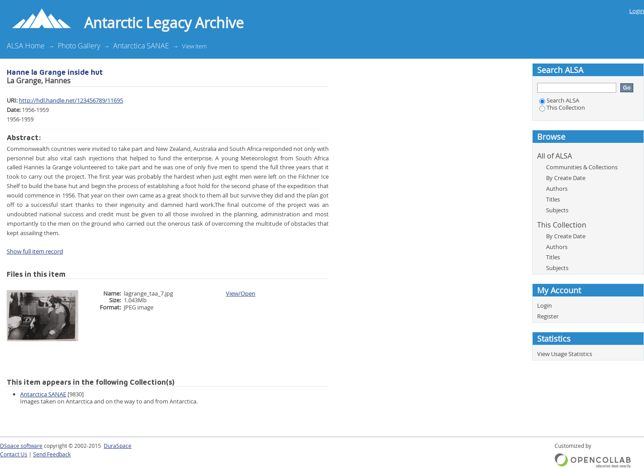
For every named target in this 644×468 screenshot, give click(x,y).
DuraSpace (117, 446)
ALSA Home (26, 46)
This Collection (562, 107)
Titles (553, 199)
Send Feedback (52, 454)
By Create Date (565, 178)
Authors (557, 189)
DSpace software (21, 446)
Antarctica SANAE (141, 46)
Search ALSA (559, 100)
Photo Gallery (79, 46)
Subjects (557, 210)
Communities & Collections (582, 167)
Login (636, 11)
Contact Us (13, 454)
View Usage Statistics (564, 354)
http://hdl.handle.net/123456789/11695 (71, 100)
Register (548, 316)
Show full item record (35, 251)
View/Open (240, 293)
